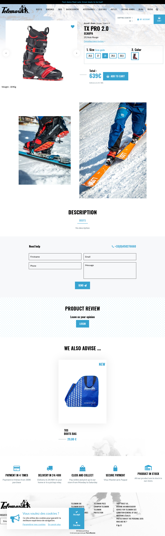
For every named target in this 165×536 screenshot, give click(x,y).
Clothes (103, 9)
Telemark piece (100, 503)
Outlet (114, 9)
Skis (60, 9)
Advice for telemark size (126, 509)
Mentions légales (123, 515)
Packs (150, 9)
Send (82, 285)
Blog (141, 9)
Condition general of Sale (127, 512)
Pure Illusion (90, 533)
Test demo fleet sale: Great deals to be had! (82, 2)
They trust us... (122, 503)
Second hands (128, 9)
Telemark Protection (98, 511)
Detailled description (94, 41)
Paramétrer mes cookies (34, 524)
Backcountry (72, 9)
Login (82, 323)
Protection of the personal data (129, 518)
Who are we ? (121, 521)
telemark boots (77, 506)
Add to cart (115, 76)
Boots (39, 9)
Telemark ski (76, 503)
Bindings (50, 9)
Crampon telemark (101, 506)
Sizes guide (100, 50)
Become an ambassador (126, 506)
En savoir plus (54, 524)
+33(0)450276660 (125, 246)
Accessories (89, 9)
